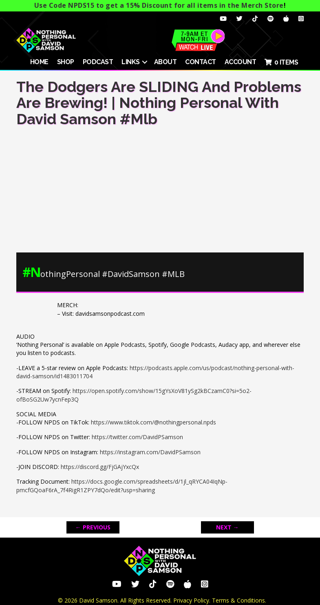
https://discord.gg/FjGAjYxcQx (100, 467)
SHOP (65, 62)
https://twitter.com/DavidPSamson (137, 437)
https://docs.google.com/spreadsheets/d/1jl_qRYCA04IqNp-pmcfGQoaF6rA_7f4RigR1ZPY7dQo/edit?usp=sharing (121, 485)
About (165, 62)
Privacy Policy (191, 600)
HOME (39, 62)
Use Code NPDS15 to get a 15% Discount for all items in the (159, 5)
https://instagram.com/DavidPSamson (150, 452)
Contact (200, 62)
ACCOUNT (240, 62)
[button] (145, 62)
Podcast (98, 62)
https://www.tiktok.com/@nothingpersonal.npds (153, 422)
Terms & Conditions (238, 600)
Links (130, 62)
